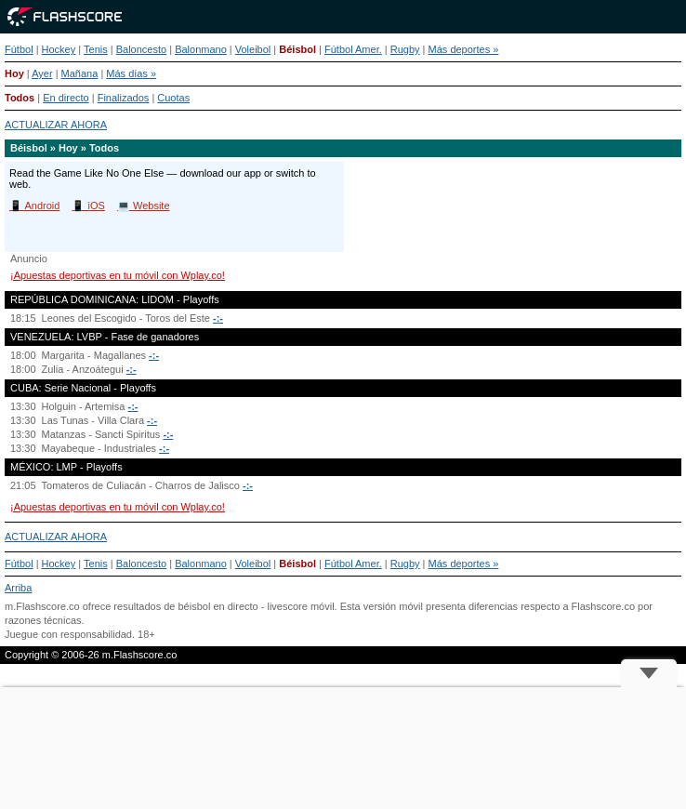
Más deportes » (464, 49)
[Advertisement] (343, 748)
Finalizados (124, 97)
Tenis (96, 49)
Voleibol (253, 49)
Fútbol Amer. (353, 49)
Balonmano (201, 49)
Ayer (42, 73)
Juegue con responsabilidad (68, 634)
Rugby (405, 49)
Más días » (131, 73)
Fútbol (19, 49)
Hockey (59, 49)
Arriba (18, 587)
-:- (218, 318)
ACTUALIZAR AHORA (56, 124)
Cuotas (173, 97)
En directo (66, 97)
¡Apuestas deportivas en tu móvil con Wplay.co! (117, 275)
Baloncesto (141, 49)
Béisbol (297, 49)
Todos (19, 97)
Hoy (14, 73)
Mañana (80, 73)
